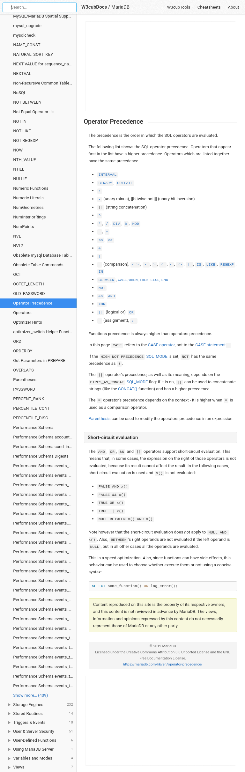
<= (162, 264)
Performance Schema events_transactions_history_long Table (45, 657)
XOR (102, 304)
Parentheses (24, 379)
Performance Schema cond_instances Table (45, 446)
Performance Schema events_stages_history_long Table (45, 484)
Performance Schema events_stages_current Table (45, 465)
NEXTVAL (22, 73)
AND (111, 296)
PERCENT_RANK (28, 398)
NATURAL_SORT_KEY (33, 54)
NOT (102, 288)
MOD (135, 224)
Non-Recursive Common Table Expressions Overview (45, 83)
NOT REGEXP (25, 140)
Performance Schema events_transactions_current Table (45, 638)
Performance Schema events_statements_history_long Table (45, 561)
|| (101, 312)
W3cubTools (178, 7)
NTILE (18, 169)
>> (110, 240)
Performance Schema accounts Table (45, 437)
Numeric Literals (28, 197)
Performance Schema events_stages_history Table (45, 475)
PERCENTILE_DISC (30, 417)
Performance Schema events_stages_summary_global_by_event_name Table (45, 532)
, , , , (143, 279)
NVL (17, 236)
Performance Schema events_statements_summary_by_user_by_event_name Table (45, 618)
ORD (17, 341)
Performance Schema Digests (41, 456)
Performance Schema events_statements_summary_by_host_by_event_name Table (45, 590)
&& (101, 296)
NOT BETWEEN (27, 102)
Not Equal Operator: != (33, 111)
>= (146, 264)
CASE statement (210, 344)
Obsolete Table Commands (38, 264)
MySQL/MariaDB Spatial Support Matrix (45, 16)
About (233, 7)
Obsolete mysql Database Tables (43, 255)
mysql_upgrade (27, 25)
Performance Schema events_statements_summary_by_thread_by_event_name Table (45, 609)
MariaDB (120, 7)
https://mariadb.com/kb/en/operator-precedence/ (163, 664)
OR (131, 312)
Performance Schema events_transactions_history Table (45, 647)
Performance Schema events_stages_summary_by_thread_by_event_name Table (45, 513)
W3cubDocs (94, 7)
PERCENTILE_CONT (31, 408)
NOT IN (19, 121)
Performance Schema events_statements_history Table (45, 551)
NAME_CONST (26, 44)
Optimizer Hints (27, 322)
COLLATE (125, 183)
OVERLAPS (23, 370)
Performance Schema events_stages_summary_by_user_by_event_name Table (45, 523)
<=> (135, 264)
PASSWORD (24, 389)
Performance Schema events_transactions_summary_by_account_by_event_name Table (45, 666)
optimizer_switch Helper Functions (45, 331)
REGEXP (227, 264)
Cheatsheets (209, 7)
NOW (18, 150)
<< (101, 240)
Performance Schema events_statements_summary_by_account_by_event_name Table (45, 571)
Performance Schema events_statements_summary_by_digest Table (45, 580)
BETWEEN (107, 280)
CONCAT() (127, 388)
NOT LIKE (22, 131)
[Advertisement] (161, 66)
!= (189, 264)
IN (101, 271)
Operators (22, 312)
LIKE (210, 264)
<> (179, 264)
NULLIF (20, 178)
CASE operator (161, 344)
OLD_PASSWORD (29, 293)
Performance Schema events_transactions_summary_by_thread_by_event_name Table (45, 685)
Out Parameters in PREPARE (39, 360)
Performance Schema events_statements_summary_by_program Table (45, 599)
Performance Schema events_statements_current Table (45, 542)
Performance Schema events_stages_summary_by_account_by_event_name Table (45, 494)
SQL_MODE (156, 356)
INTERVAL (108, 175)
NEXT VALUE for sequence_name (44, 64)
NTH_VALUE (24, 159)
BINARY (105, 183)
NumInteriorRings (29, 217)
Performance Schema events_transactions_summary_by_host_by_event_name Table (45, 676)
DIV (116, 224)
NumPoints (23, 226)
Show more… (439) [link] (30, 695)
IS (199, 264)
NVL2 (18, 245)
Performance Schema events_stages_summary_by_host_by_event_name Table (45, 504)
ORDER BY (22, 351)
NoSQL (19, 92)
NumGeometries (28, 207)
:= (133, 321)
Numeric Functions (30, 188)
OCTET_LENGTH (28, 284)
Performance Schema (33, 427)
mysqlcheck (24, 35)
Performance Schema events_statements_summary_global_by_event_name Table (45, 628)
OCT (17, 274)
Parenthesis (100, 418)
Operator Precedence (32, 303)
